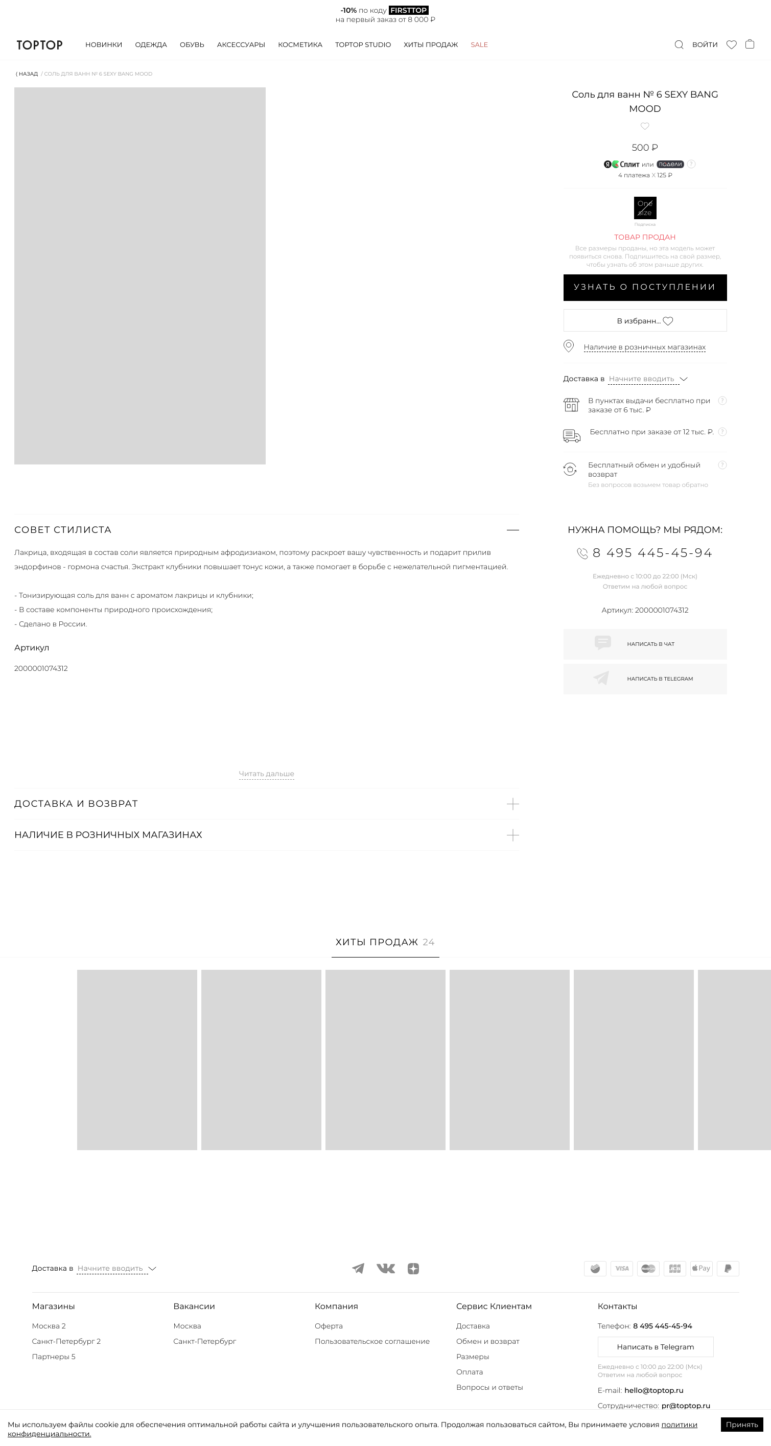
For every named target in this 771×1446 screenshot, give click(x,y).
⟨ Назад (27, 74)
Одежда (151, 45)
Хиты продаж (431, 45)
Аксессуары (241, 45)
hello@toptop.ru (654, 1390)
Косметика (300, 45)
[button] (266, 530)
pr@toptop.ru (686, 1405)
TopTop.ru (39, 45)
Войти (705, 45)
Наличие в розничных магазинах (645, 347)
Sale (479, 45)
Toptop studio (363, 45)
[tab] (385, 948)
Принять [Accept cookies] (742, 1424)
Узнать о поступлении (645, 287)
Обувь (192, 45)
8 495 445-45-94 (662, 1326)
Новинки (103, 45)
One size (645, 208)
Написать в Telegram (655, 1346)
